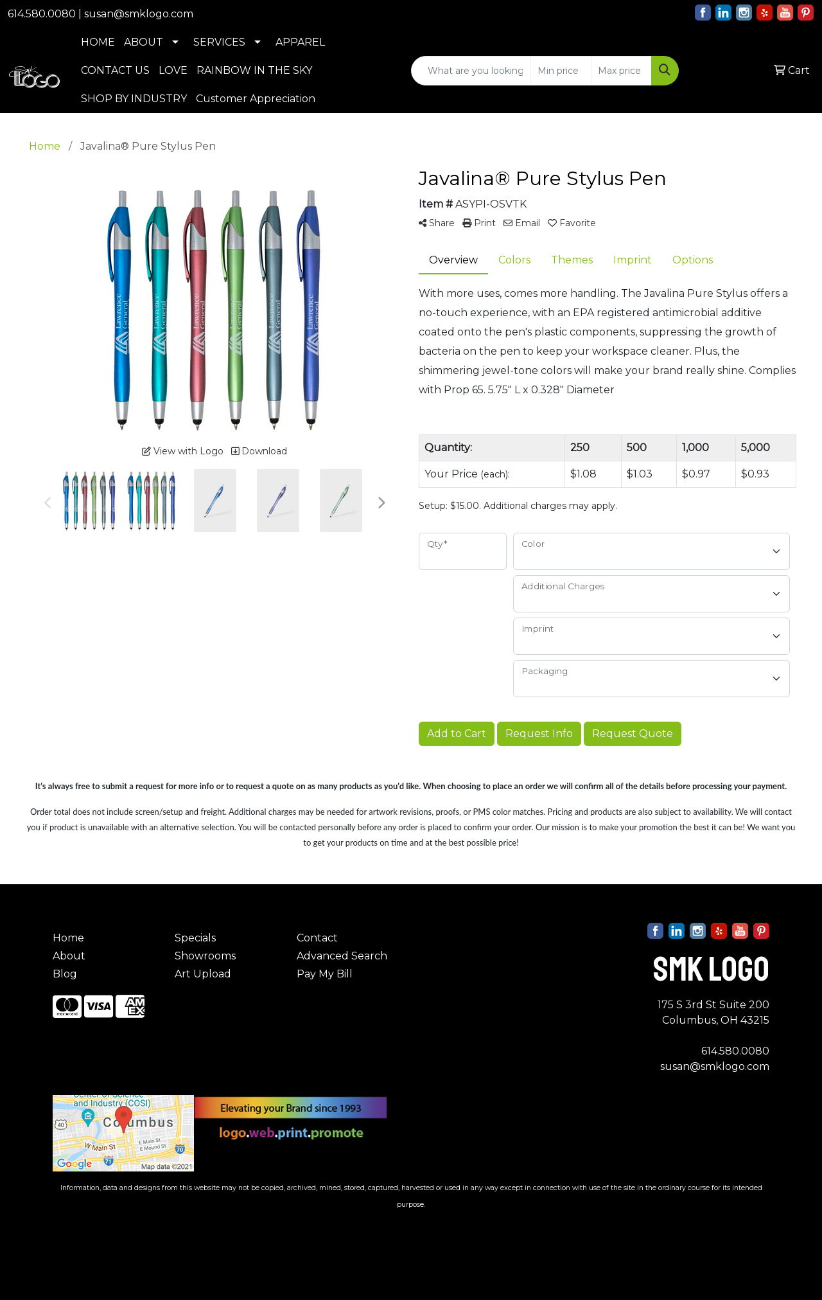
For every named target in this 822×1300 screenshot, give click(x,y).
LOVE (173, 70)
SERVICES (219, 42)
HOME (98, 42)
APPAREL (300, 42)
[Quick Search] (471, 70)
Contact (317, 938)
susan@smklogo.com (138, 14)
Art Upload (203, 974)
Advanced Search (342, 956)
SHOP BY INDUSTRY (134, 99)
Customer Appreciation (255, 99)
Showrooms (205, 956)
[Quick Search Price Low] (560, 70)
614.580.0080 (42, 14)
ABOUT (143, 42)
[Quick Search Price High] (621, 70)
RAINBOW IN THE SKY (254, 70)
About (69, 956)
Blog (65, 974)
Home (68, 938)
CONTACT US (115, 70)
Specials (195, 938)
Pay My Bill (325, 974)
